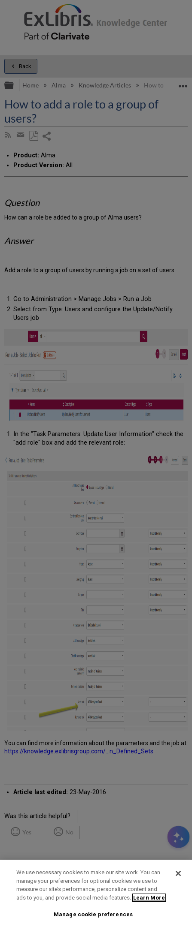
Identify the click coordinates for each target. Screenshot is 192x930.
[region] (96, 895)
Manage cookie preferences (93, 914)
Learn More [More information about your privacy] (149, 897)
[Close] (178, 873)
